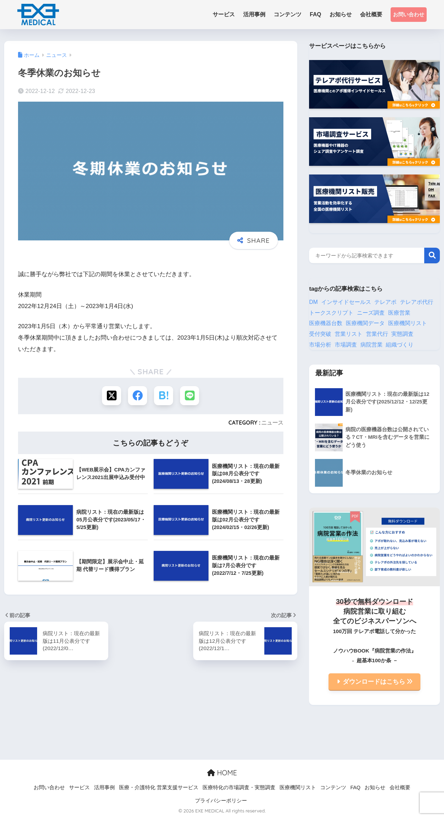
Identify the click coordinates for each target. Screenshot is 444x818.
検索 (432, 255)
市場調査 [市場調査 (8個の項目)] (346, 345)
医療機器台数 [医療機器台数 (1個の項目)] (325, 323)
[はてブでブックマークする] (163, 395)
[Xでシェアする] (111, 395)
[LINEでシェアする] (189, 395)
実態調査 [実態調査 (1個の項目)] (402, 334)
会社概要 (400, 787)
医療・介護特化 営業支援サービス (158, 787)
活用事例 (104, 787)
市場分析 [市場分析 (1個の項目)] (320, 345)
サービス (79, 787)
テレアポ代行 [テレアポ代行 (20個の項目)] (416, 302)
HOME (222, 772)
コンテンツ (333, 787)
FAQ (355, 787)
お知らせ (375, 787)
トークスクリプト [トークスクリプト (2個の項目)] (331, 313)
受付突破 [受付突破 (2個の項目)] (320, 334)
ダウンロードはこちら (377, 681)
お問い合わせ (408, 14)
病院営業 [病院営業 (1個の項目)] (371, 345)
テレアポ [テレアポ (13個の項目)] (385, 302)
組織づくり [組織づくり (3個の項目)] (399, 345)
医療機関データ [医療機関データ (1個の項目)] (365, 323)
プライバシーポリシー (221, 800)
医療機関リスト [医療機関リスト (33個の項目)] (407, 323)
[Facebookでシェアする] (137, 395)
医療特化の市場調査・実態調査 (239, 787)
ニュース (272, 422)
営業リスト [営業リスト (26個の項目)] (348, 334)
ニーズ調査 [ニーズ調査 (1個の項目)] (371, 313)
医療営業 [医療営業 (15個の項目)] (399, 313)
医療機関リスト (298, 787)
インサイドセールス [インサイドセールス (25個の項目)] (346, 302)
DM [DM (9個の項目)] (313, 302)
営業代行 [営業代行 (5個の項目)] (377, 334)
